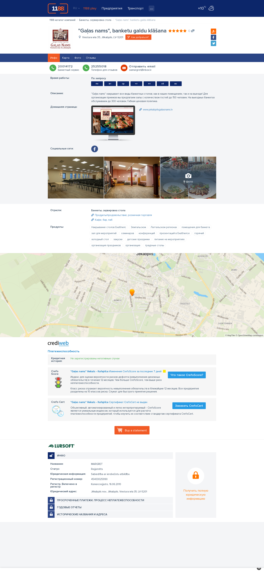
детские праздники (138, 239)
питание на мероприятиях (169, 239)
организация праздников (106, 245)
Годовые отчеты (69, 507)
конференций (147, 233)
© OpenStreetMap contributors (249, 335)
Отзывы (91, 57)
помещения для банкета (196, 227)
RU (76, 8)
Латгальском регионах (164, 227)
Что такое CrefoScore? (187, 375)
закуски (117, 239)
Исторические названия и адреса (82, 514)
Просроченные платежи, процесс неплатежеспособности (100, 500)
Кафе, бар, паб (103, 219)
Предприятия (112, 8)
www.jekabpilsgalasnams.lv (158, 109)
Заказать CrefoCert (189, 406)
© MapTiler (230, 335)
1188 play (89, 8)
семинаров (127, 233)
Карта (65, 57)
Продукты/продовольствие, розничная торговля (123, 215)
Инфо (53, 57)
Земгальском (138, 227)
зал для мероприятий (104, 233)
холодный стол (100, 239)
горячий (199, 233)
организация (132, 245)
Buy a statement (136, 430)
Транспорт (135, 8)
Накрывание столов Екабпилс (108, 227)
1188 (58, 8)
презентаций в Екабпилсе (175, 233)
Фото (77, 57)
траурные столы (154, 245)
